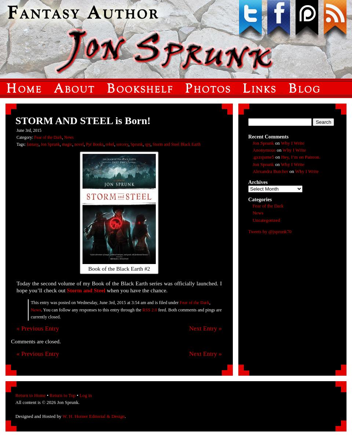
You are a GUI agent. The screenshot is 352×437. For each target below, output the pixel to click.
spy (147, 144)
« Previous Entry (37, 328)
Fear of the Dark (48, 137)
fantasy (33, 144)
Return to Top (63, 395)
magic (67, 144)
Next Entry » (205, 328)
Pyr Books (94, 144)
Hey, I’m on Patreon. (300, 157)
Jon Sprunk (50, 144)
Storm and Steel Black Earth (177, 144)
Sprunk (137, 144)
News (69, 137)
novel (79, 144)
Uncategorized (266, 220)
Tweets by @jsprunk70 (270, 231)
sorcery (122, 144)
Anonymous (264, 150)
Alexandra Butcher (270, 171)
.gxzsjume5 (263, 157)
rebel (110, 144)
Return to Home (30, 395)
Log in (86, 395)
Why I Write (292, 143)
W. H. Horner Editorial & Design (93, 416)
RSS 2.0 (149, 310)
